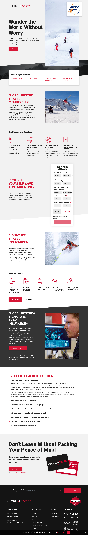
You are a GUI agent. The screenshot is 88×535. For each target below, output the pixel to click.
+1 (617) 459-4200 (21, 473)
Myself (57, 175)
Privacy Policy (61, 532)
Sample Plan (29, 299)
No (67, 198)
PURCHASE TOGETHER (18, 348)
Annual (57, 183)
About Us (35, 513)
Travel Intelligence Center (39, 525)
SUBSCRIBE (72, 491)
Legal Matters (55, 516)
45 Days (56, 192)
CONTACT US (15, 469)
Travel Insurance (33, 78)
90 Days (60, 192)
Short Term (67, 183)
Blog (33, 519)
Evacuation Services (17, 78)
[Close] (85, 532)
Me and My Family (67, 175)
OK (68, 532)
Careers (34, 516)
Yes (57, 198)
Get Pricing (15, 299)
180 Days (65, 192)
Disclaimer (54, 513)
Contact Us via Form (13, 516)
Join (13, 49)
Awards (34, 528)
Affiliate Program (37, 522)
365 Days (69, 192)
